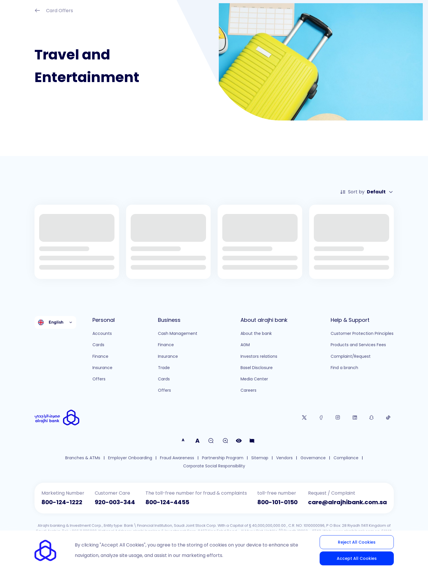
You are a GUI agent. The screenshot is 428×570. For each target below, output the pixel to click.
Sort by (367, 191)
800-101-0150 (277, 502)
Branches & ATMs (82, 458)
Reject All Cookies (357, 542)
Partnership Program (222, 458)
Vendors (284, 458)
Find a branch (344, 368)
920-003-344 (115, 502)
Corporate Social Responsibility (214, 466)
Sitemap (259, 458)
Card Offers (53, 11)
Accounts (102, 333)
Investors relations (259, 356)
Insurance (102, 368)
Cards (98, 345)
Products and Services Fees (358, 345)
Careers (248, 390)
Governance (313, 458)
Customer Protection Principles (362, 333)
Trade (164, 368)
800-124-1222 (61, 502)
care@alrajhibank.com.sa (347, 502)
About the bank (256, 333)
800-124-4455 (167, 502)
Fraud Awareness (177, 458)
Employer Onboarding (130, 458)
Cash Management (177, 333)
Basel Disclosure (257, 368)
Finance (100, 356)
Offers (98, 379)
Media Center (254, 379)
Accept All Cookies (357, 558)
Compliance (346, 458)
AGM (245, 345)
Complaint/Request (351, 356)
